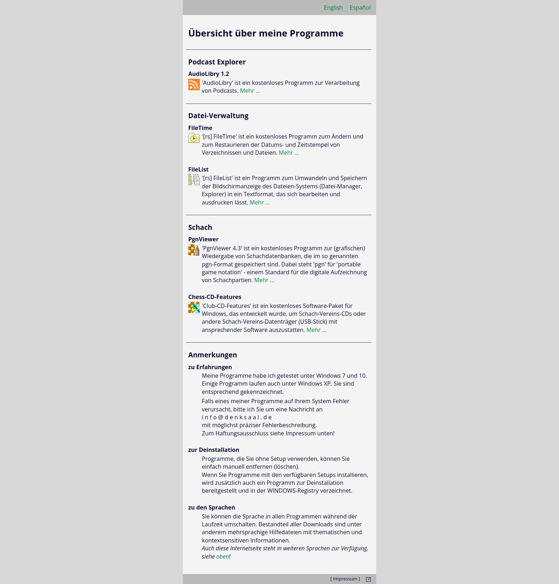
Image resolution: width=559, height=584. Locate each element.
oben (222, 556)
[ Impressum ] (345, 578)
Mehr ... (250, 91)
